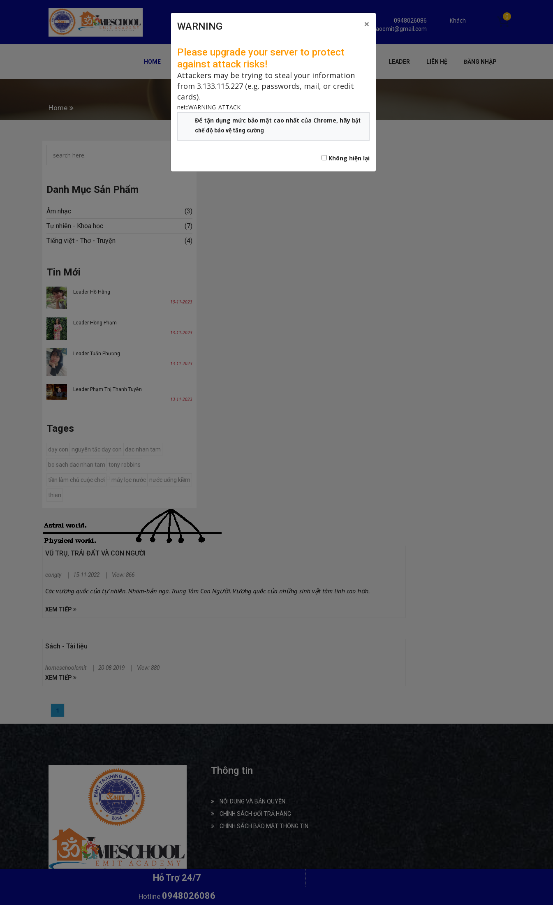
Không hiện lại (346, 158)
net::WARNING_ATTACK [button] (209, 107)
